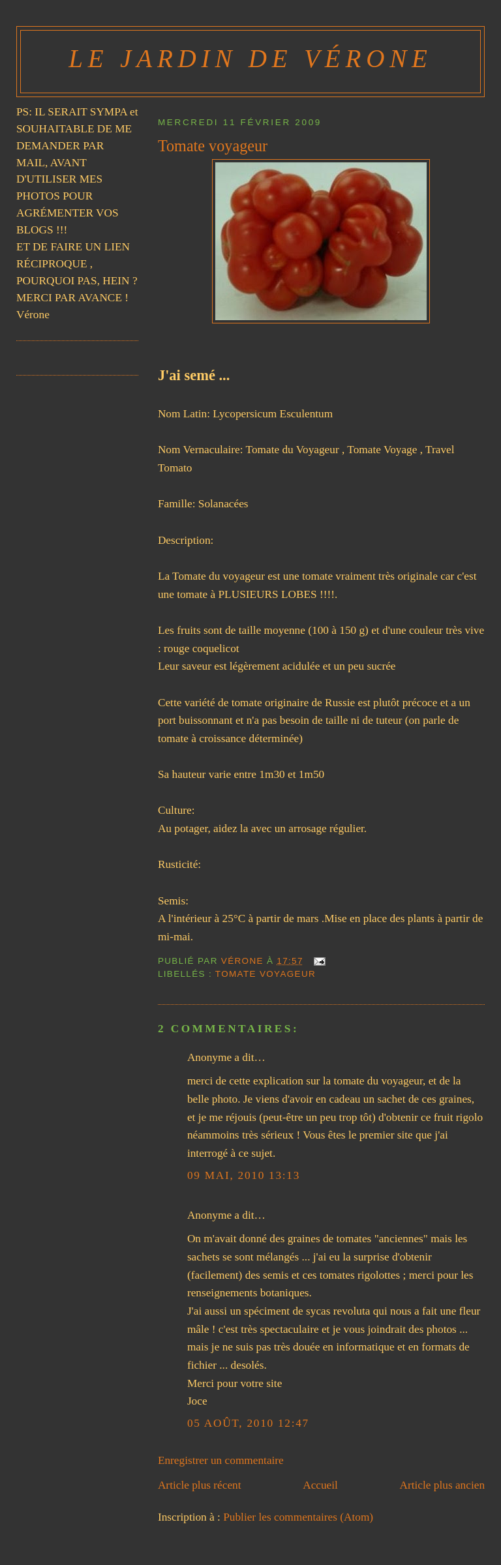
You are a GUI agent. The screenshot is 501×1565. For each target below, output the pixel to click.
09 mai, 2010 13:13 (243, 1175)
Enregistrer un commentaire (221, 1460)
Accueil (320, 1485)
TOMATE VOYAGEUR (265, 974)
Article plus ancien (442, 1485)
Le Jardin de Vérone (250, 58)
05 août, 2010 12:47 (248, 1423)
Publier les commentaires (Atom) (298, 1517)
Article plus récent (199, 1485)
